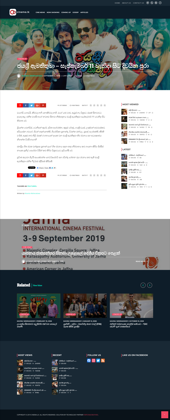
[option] (38, 312)
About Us (126, 3)
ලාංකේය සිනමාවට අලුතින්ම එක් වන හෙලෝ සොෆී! (37, 325)
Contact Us (138, 3)
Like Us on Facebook (135, 355)
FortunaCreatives (91, 415)
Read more (142, 261)
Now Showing (53, 12)
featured (31, 186)
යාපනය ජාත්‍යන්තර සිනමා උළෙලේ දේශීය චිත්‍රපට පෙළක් (71, 253)
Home (117, 3)
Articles (84, 12)
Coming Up (66, 12)
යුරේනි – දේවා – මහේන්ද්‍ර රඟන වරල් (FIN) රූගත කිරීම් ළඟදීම (82, 325)
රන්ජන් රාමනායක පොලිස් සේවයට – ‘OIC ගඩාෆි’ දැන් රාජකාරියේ (129, 325)
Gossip (76, 12)
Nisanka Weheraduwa (32, 76)
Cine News (40, 12)
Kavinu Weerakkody (26, 321)
